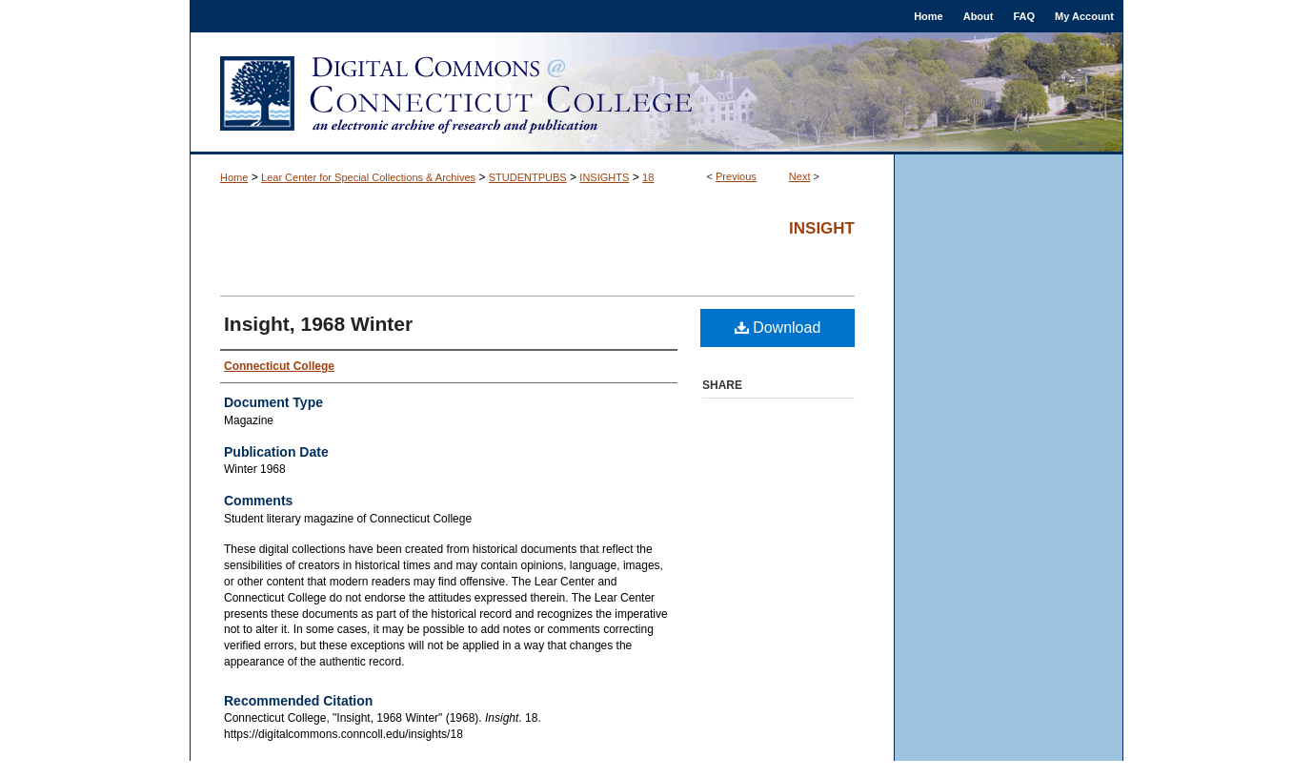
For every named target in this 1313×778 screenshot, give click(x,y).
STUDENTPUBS (528, 177)
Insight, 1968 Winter (318, 324)
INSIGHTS (604, 177)
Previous (736, 176)
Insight (822, 228)
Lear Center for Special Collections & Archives (368, 177)
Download (778, 327)
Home (234, 177)
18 (648, 177)
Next (800, 176)
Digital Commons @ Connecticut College (656, 93)
